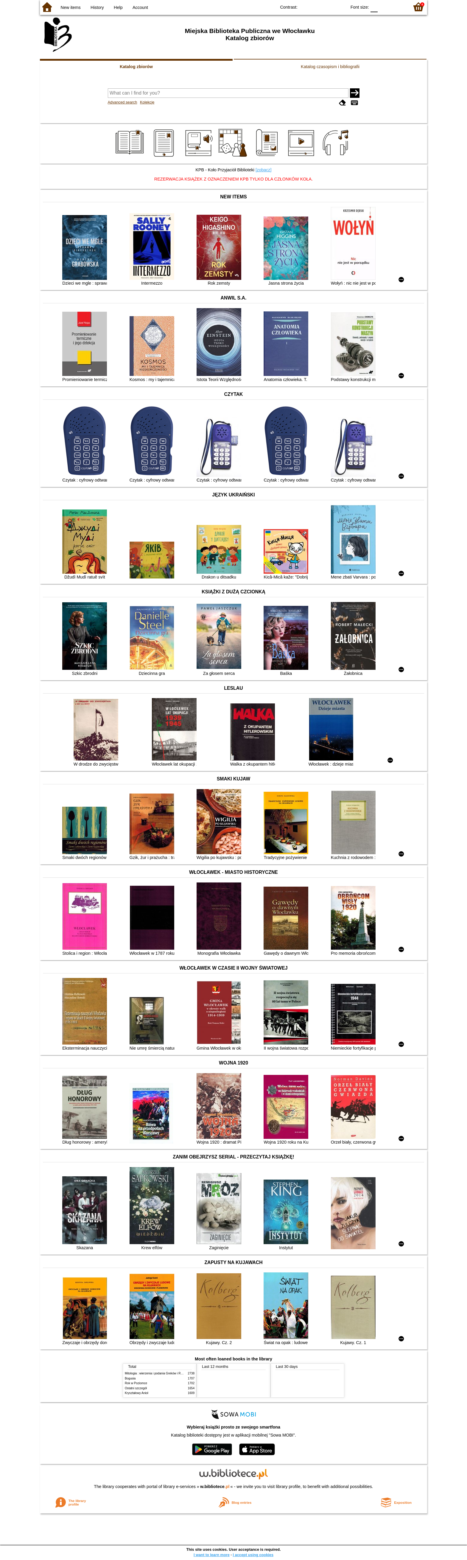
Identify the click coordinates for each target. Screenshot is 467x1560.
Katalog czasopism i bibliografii (330, 66)
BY (340, 6)
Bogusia (130, 1378)
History (97, 7)
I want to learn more (212, 1555)
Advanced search (122, 102)
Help (118, 7)
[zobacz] (264, 169)
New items (71, 7)
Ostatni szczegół (136, 1388)
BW (316, 6)
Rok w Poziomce (136, 1383)
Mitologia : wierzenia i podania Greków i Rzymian (157, 1373)
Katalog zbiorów (136, 66)
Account (140, 7)
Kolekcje (147, 102)
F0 (374, 6)
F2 (398, 6)
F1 (384, 6)
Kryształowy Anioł (136, 1393)
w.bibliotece (215, 1486)
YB (328, 6)
